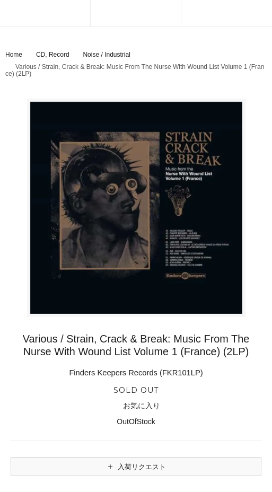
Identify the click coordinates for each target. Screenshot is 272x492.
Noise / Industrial (106, 54)
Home (13, 54)
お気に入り (136, 406)
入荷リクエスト (135, 466)
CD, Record (52, 54)
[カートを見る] (226, 13)
